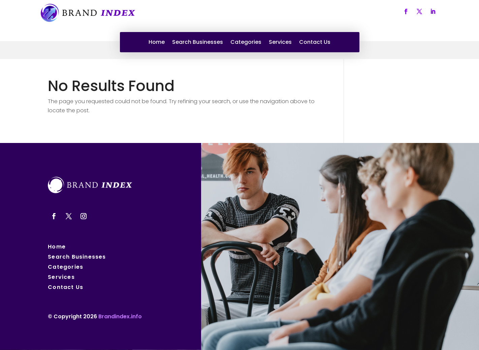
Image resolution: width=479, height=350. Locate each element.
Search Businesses (197, 43)
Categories (245, 43)
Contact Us (314, 43)
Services (280, 43)
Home (157, 43)
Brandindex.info (120, 316)
